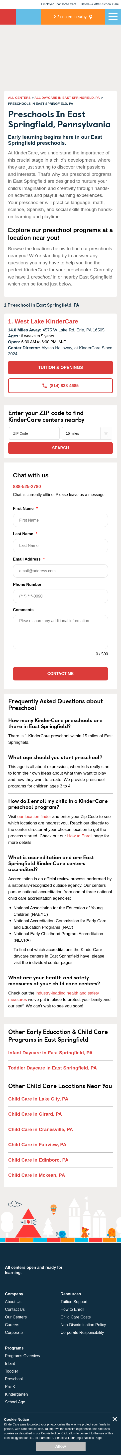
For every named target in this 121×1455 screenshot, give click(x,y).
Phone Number (60, 592)
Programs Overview (22, 1356)
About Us (13, 1302)
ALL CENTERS (19, 98)
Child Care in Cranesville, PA (40, 1129)
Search (60, 448)
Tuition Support (74, 1302)
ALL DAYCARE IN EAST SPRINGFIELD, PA (67, 98)
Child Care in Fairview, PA (37, 1144)
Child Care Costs (76, 1317)
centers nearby (70, 16)
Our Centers (16, 1317)
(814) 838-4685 (60, 385)
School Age (15, 1402)
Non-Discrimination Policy (83, 1325)
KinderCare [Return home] (8, 17)
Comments (23, 610)
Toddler (11, 1371)
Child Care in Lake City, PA (38, 1098)
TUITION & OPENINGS (60, 367)
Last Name (60, 542)
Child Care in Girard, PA (35, 1114)
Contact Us (15, 1309)
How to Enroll (79, 836)
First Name (60, 516)
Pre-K (10, 1386)
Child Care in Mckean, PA (36, 1175)
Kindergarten (16, 1394)
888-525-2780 (27, 486)
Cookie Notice (50, 1433)
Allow (60, 1446)
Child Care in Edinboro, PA (38, 1160)
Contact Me (60, 674)
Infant (10, 1363)
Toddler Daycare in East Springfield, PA (52, 1067)
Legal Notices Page (89, 1438)
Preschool (14, 1379)
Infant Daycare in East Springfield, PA (50, 1052)
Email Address (60, 567)
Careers (12, 1325)
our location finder (34, 816)
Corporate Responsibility (82, 1332)
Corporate (14, 1332)
